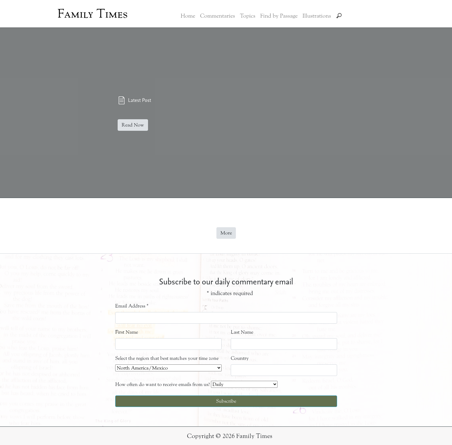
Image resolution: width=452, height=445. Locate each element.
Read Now (133, 125)
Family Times (92, 13)
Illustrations (316, 15)
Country (240, 358)
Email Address (132, 306)
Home (188, 15)
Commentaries (217, 15)
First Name (126, 332)
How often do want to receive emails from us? (162, 384)
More (226, 233)
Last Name (242, 332)
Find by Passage (279, 15)
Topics (247, 15)
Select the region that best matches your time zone (167, 358)
